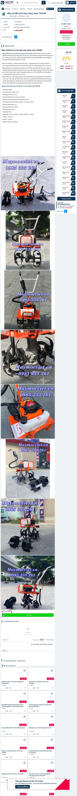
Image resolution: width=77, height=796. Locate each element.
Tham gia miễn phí (22, 787)
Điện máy (22, 9)
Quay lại (50, 9)
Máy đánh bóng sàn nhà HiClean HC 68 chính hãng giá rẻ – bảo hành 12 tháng (12, 705)
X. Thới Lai (15, 9)
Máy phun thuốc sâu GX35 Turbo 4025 (12, 774)
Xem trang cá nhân (66, 32)
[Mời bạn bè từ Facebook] (65, 211)
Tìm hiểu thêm (68, 208)
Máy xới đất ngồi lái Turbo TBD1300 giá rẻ (13, 728)
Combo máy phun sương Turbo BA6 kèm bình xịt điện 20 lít (40, 705)
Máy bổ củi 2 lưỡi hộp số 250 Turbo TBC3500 (38, 682)
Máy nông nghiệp (39, 9)
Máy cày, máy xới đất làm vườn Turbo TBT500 (12, 751)
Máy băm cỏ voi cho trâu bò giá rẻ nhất (40, 728)
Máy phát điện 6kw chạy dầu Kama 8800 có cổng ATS (40, 751)
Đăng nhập (50, 640)
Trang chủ (7, 9)
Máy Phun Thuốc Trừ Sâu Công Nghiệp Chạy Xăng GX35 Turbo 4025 (40, 774)
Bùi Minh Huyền (66, 24)
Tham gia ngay (66, 199)
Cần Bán (29, 9)
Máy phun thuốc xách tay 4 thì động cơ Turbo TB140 (13, 682)
